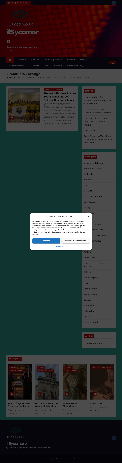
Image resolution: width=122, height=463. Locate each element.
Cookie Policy (60, 246)
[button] (88, 216)
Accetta (46, 241)
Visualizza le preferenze (75, 241)
